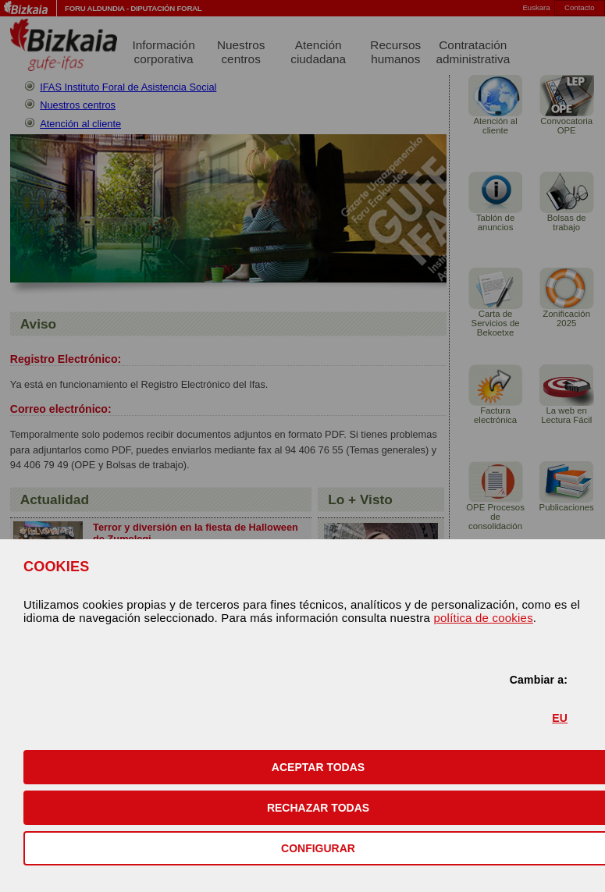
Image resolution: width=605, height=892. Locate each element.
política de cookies (482, 617)
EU (560, 718)
